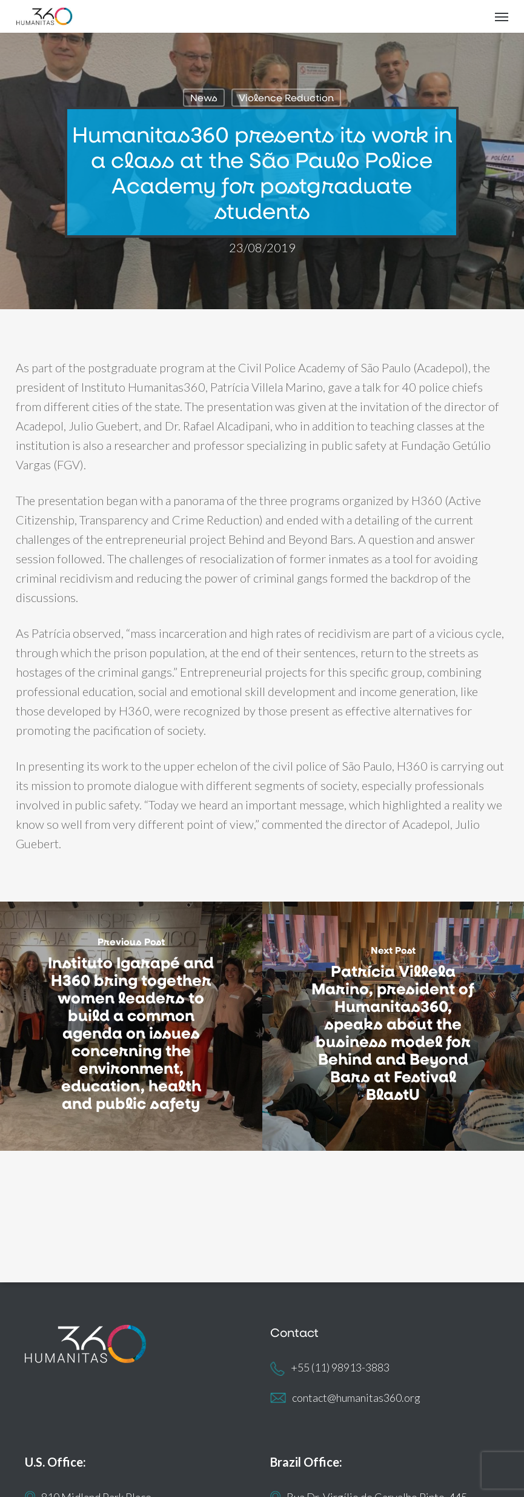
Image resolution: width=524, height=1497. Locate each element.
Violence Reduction (286, 97)
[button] (501, 16)
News (203, 97)
